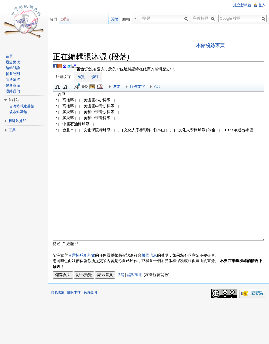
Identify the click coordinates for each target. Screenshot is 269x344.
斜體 (65, 86)
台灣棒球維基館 (81, 255)
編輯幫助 (135, 275)
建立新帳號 (242, 5)
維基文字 (63, 76)
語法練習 (13, 79)
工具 (12, 130)
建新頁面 (13, 85)
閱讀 (115, 19)
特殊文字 (137, 86)
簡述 (56, 243)
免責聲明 (90, 292)
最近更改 (13, 62)
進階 (117, 86)
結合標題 (92, 86)
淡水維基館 (18, 112)
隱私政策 (57, 292)
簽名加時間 (77, 86)
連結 (85, 86)
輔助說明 (13, 74)
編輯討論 (13, 68)
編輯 (126, 19)
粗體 (58, 86)
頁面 (53, 19)
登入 (261, 5)
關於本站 (74, 292)
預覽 (81, 76)
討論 (65, 19)
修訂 (95, 76)
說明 (158, 86)
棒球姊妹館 (17, 121)
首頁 (9, 56)
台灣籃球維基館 (21, 106)
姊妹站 (14, 100)
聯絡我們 (13, 91)
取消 (120, 275)
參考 (100, 86)
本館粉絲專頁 (210, 45)
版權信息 (149, 255)
